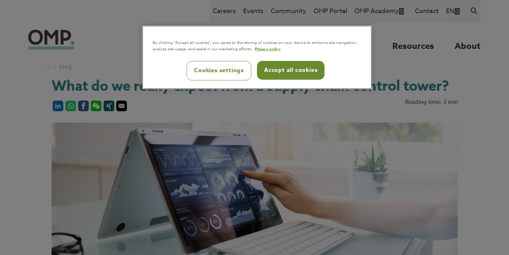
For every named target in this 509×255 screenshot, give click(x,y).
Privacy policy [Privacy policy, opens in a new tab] (268, 48)
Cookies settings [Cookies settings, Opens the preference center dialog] (219, 70)
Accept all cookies (290, 70)
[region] (257, 57)
